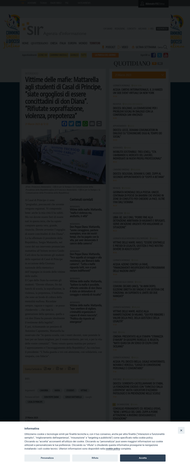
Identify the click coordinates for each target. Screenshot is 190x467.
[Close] (181, 430)
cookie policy (113, 448)
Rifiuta (95, 458)
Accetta (143, 458)
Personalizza (47, 458)
